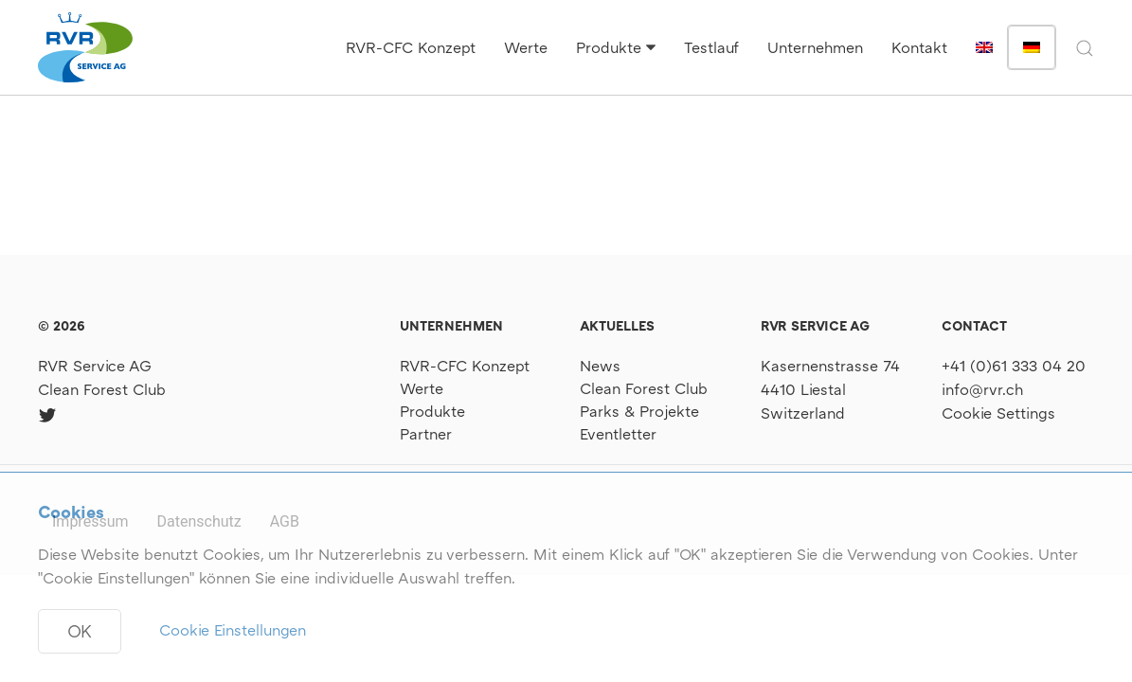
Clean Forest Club (102, 389)
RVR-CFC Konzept (411, 47)
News (600, 365)
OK (79, 630)
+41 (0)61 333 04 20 (1014, 365)
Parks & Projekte (639, 411)
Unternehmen (815, 47)
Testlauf (711, 47)
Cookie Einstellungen (232, 629)
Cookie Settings (998, 413)
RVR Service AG (95, 365)
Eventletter (618, 433)
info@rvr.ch (982, 389)
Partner (426, 433)
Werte (526, 47)
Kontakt (919, 47)
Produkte (608, 47)
